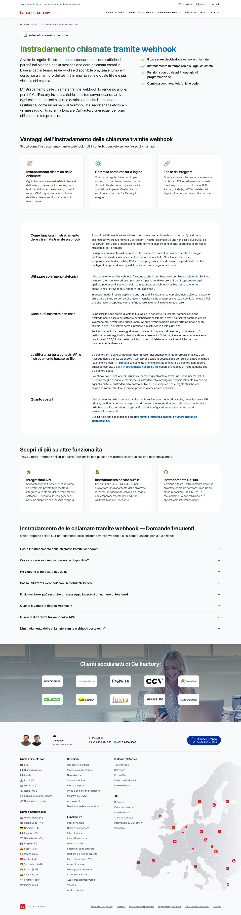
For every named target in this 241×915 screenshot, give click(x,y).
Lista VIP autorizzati (77, 837)
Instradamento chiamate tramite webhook (60, 24)
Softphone (119, 769)
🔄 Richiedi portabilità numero (36, 794)
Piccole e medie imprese (80, 769)
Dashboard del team (125, 779)
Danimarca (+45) (29, 883)
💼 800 (24, 763)
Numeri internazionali (33, 810)
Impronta (121, 905)
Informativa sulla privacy (102, 905)
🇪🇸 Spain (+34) (28, 847)
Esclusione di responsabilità (141, 905)
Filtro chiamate (75, 832)
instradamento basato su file (140, 365)
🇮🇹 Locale (25, 774)
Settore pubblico (76, 779)
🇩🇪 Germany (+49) (30, 826)
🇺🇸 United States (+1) (31, 816)
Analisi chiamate (75, 889)
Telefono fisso (121, 763)
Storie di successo (123, 816)
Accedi (215, 4)
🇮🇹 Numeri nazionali (31, 769)
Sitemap (217, 905)
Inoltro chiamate (75, 821)
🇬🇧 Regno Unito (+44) (32, 821)
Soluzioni (72, 758)
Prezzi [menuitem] (203, 12)
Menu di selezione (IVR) (79, 858)
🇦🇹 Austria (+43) (29, 858)
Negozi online (74, 774)
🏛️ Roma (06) (27, 779)
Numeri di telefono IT (33, 758)
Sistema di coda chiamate (80, 847)
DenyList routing (75, 842)
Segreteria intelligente (78, 873)
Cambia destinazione (78, 826)
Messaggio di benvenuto (80, 868)
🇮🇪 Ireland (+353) (29, 852)
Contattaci (119, 826)
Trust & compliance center (197, 905)
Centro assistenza (123, 806)
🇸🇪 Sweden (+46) (29, 873)
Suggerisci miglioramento (169, 905)
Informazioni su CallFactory (128, 821)
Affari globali (73, 800)
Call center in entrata (78, 763)
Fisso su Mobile (122, 784)
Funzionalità (31, 24)
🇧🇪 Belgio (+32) (28, 842)
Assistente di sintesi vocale (81, 878)
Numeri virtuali (121, 811)
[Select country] (201, 4)
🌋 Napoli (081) (28, 789)
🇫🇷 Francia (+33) (29, 832)
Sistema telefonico (125, 758)
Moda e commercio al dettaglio (83, 789)
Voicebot (71, 883)
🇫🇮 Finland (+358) (29, 878)
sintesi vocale (131, 334)
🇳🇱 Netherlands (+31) (31, 837)
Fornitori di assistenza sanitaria (83, 805)
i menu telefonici (188, 276)
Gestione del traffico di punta (82, 852)
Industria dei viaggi (77, 794)
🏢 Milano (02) (28, 784)
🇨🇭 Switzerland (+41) (31, 863)
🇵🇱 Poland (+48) (29, 868)
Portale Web (120, 774)
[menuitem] (115, 12)
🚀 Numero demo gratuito (34, 800)
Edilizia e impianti (76, 784)
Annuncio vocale (76, 863)
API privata (122, 361)
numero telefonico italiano (156, 415)
